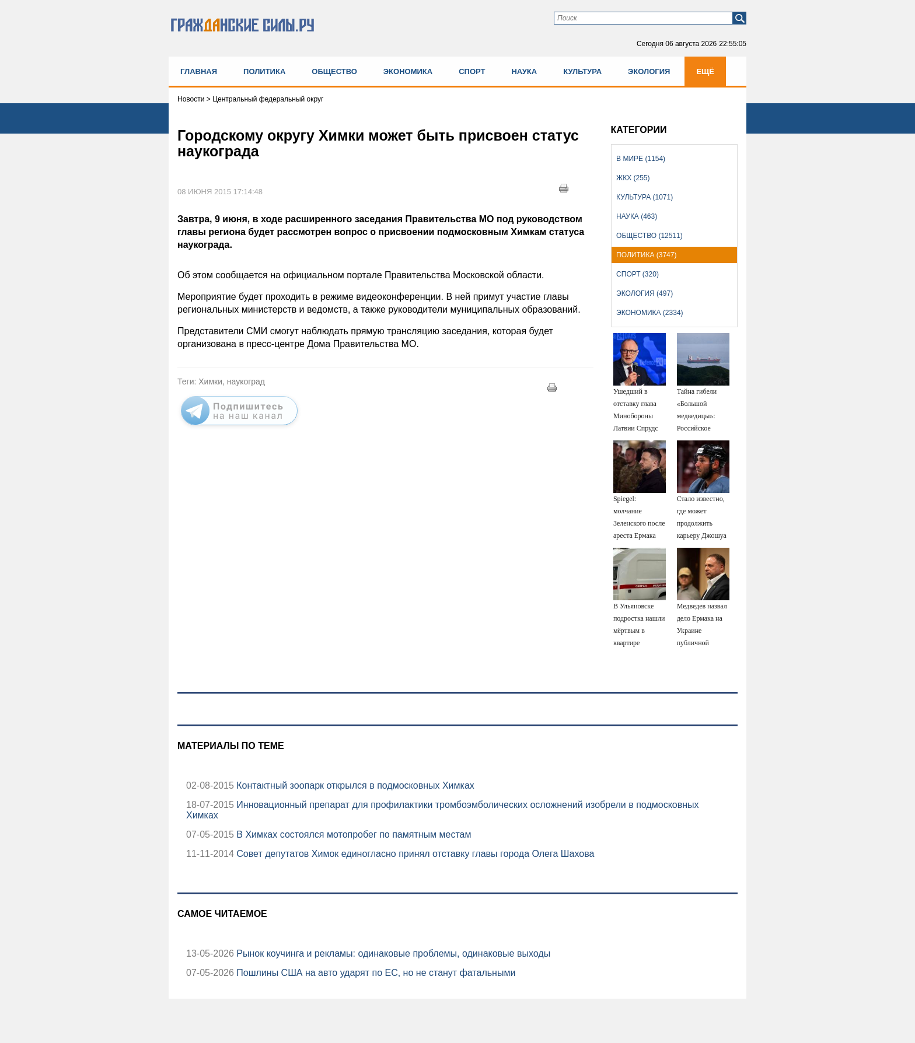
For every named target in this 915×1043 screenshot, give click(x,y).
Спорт (472, 71)
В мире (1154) (640, 159)
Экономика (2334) (649, 313)
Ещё (705, 71)
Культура (582, 71)
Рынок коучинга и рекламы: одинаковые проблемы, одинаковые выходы (392, 953)
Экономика (407, 71)
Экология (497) (644, 293)
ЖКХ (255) (632, 178)
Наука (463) (636, 216)
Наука (524, 71)
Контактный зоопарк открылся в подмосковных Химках (354, 785)
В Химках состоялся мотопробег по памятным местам (353, 834)
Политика (264, 71)
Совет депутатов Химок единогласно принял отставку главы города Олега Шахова (414, 854)
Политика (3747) (646, 255)
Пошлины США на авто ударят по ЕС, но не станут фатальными (375, 973)
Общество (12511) (649, 236)
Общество (334, 71)
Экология (649, 71)
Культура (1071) (644, 197)
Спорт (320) (637, 274)
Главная (198, 71)
